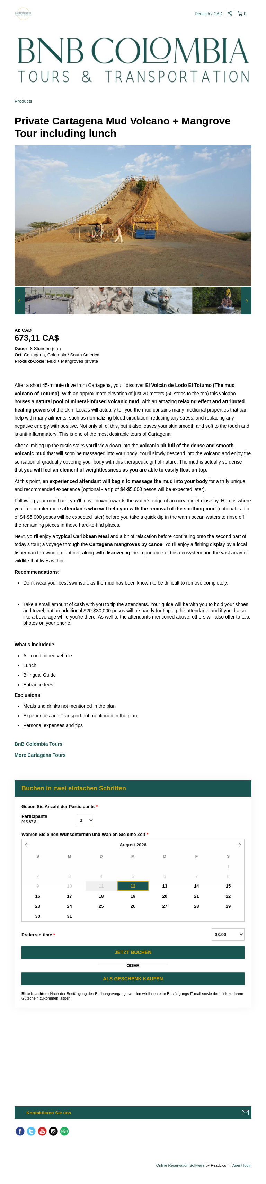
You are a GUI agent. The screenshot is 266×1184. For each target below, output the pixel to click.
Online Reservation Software (180, 1165)
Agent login (241, 1165)
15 (228, 886)
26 (133, 906)
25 (101, 906)
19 (133, 896)
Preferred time (38, 935)
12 (133, 886)
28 (196, 906)
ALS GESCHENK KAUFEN (133, 979)
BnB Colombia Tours (39, 744)
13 (164, 886)
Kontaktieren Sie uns (48, 1112)
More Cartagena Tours (40, 755)
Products (23, 101)
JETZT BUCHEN (133, 952)
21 (196, 896)
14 (196, 886)
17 (69, 896)
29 (228, 906)
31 (69, 916)
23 (37, 906)
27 (164, 906)
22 (228, 896)
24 (69, 906)
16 (37, 896)
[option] (44, 300)
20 (164, 896)
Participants (49, 819)
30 (37, 916)
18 (101, 896)
